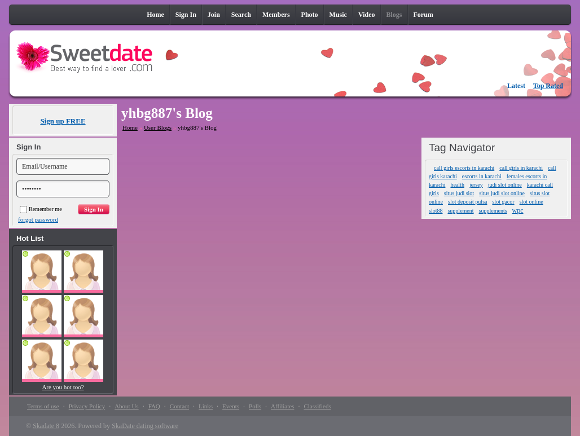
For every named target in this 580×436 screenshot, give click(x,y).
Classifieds (317, 406)
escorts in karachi (482, 176)
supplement (460, 211)
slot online (531, 202)
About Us (126, 406)
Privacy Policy (87, 406)
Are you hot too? (63, 387)
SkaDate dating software (145, 426)
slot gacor (503, 202)
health (457, 185)
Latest (516, 86)
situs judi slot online (502, 193)
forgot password (38, 219)
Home (130, 127)
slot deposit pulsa (467, 202)
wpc (518, 210)
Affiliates (282, 406)
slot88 (435, 211)
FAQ (154, 406)
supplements (493, 211)
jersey (476, 185)
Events (230, 406)
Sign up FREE (62, 121)
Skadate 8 (46, 426)
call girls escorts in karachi (464, 168)
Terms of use (43, 406)
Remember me (41, 209)
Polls (255, 406)
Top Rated (548, 86)
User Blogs (158, 127)
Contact (179, 406)
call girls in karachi (521, 168)
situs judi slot (459, 193)
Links (206, 406)
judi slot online (505, 185)
